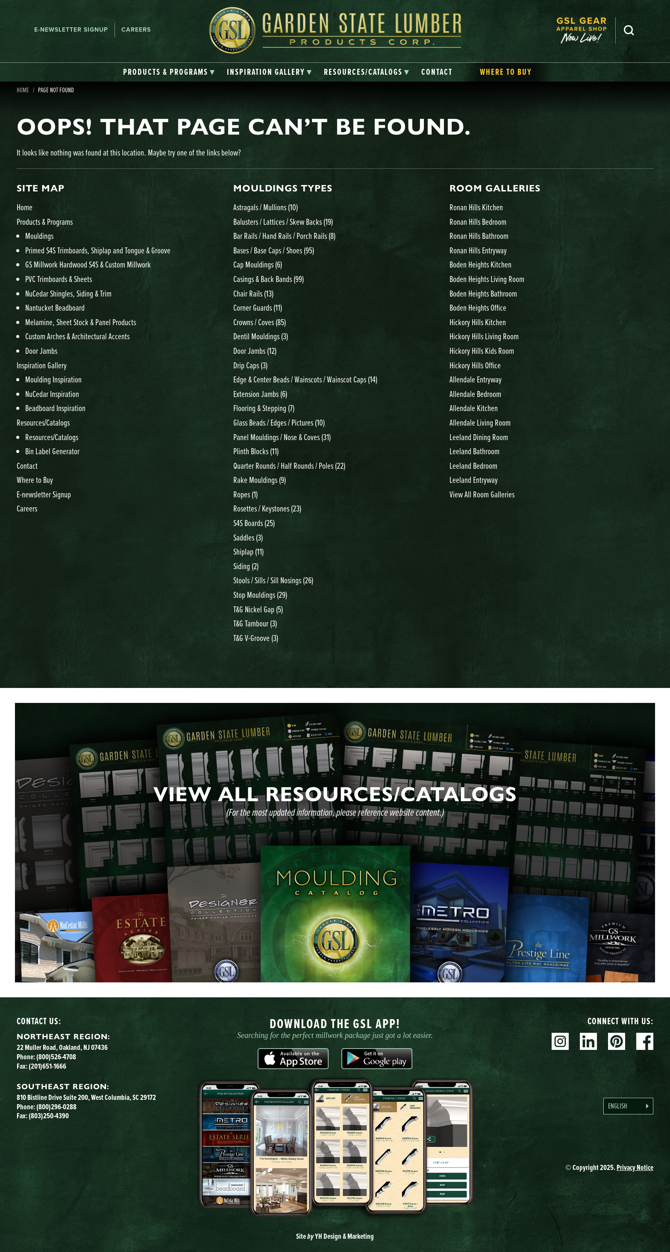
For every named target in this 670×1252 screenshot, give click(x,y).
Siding (246, 566)
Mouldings (39, 235)
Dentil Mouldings (260, 336)
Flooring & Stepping (263, 408)
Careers (136, 29)
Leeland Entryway (474, 479)
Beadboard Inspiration (55, 408)
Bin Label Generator (52, 451)
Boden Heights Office (478, 307)
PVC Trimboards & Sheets (58, 279)
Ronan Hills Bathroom (479, 235)
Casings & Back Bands (268, 279)
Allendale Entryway (476, 379)
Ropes (245, 494)
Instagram (560, 1041)
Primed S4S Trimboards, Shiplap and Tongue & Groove (97, 250)
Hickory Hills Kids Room (482, 350)
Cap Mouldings (257, 264)
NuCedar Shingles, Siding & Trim (68, 293)
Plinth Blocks (256, 451)
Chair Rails (253, 293)
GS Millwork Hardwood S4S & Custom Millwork (88, 264)
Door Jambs (41, 350)
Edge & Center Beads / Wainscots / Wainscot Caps (305, 379)
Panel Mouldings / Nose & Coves (282, 437)
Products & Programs (45, 221)
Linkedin (588, 1041)
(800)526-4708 (56, 1056)
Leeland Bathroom (475, 451)
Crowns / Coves (259, 322)
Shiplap (248, 551)
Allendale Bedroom (475, 394)
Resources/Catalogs (43, 422)
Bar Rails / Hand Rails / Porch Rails (284, 235)
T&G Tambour (255, 623)
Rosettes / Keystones (267, 508)
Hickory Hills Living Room (484, 336)
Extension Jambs (260, 394)
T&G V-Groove (255, 638)
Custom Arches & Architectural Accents (77, 336)
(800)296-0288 (56, 1106)
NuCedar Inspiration (52, 394)
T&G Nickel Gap (258, 609)
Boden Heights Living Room (487, 279)
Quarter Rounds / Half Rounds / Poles (289, 465)
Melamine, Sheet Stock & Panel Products (80, 322)
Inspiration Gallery (42, 365)
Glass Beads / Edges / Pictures (279, 422)
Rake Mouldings (259, 479)
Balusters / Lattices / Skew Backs (283, 221)
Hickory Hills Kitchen (478, 322)
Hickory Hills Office (475, 365)
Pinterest (616, 1041)
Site (335, 1236)
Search (629, 30)
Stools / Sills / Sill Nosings (273, 580)
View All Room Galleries (482, 494)
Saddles (248, 537)
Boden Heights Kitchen (480, 264)
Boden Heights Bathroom (483, 293)
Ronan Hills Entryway (478, 250)
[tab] (169, 72)
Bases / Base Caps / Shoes (273, 250)
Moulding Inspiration (53, 379)
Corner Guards (257, 307)
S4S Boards (254, 523)
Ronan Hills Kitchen (476, 207)
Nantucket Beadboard (55, 307)
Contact (27, 465)
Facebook (644, 1041)
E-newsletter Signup (71, 29)
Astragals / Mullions (265, 207)
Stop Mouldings (260, 594)
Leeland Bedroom (473, 465)
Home (24, 207)
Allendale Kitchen (474, 408)
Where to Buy (35, 479)
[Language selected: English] (628, 1106)
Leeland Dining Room (479, 437)
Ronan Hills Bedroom (478, 221)
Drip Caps (250, 365)
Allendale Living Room (480, 422)
